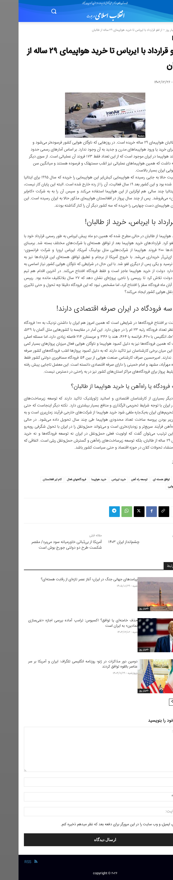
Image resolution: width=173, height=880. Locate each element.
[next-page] (153, 702)
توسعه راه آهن (121, 479)
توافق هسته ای (142, 479)
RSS (9, 862)
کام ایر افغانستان (33, 479)
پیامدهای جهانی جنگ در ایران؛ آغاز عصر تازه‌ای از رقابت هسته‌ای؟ (70, 579)
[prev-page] (162, 702)
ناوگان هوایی (156, 486)
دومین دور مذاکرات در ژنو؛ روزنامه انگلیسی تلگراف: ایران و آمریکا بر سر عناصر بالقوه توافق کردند (64, 664)
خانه (165, 30)
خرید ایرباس (100, 479)
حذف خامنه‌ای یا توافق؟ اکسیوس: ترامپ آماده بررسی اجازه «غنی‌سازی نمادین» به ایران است (64, 623)
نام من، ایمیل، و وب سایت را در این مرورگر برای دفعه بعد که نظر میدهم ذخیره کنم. (102, 824)
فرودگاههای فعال (57, 479)
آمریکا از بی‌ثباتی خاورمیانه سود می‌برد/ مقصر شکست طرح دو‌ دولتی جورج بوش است (48, 545)
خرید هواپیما (80, 479)
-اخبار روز (152, 30)
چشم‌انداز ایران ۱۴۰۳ (105, 542)
